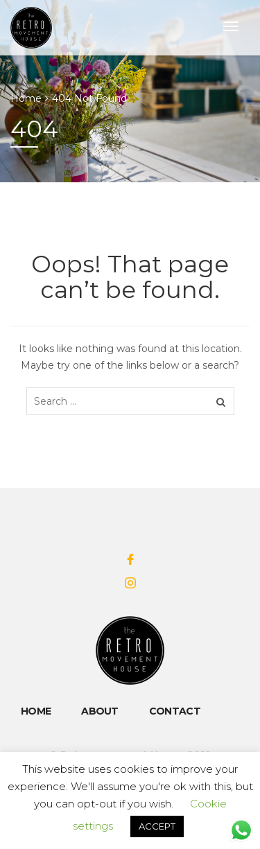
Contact (174, 711)
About (100, 711)
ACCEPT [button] (157, 826)
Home (26, 98)
